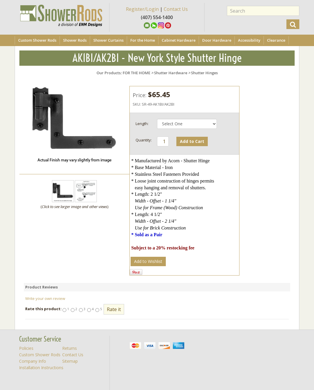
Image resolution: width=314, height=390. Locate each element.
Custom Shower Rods (37, 40)
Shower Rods (75, 40)
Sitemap (70, 361)
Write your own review (45, 298)
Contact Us (176, 9)
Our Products (109, 72)
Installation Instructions (41, 367)
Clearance (276, 40)
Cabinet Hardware (178, 40)
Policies (26, 348)
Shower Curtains (108, 40)
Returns (69, 348)
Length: (142, 123)
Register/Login (142, 9)
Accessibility (249, 40)
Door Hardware (216, 40)
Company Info (32, 361)
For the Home (142, 40)
